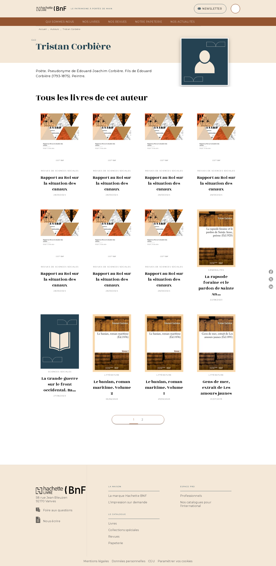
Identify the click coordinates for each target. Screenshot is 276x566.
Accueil (43, 29)
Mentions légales (96, 561)
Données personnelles (128, 561)
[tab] (39, 21)
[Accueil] (51, 8)
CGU (151, 561)
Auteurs (54, 29)
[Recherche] (235, 8)
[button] (210, 8)
